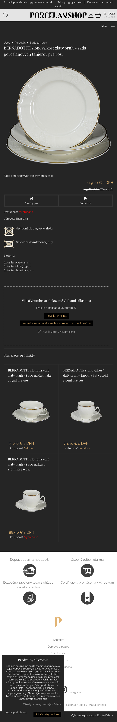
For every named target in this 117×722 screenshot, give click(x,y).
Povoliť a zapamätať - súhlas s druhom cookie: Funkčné (56, 324)
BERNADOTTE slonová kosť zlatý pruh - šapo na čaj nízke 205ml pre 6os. (30, 376)
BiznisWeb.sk (105, 716)
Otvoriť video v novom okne (56, 332)
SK (105, 14)
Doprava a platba (58, 647)
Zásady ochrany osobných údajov (42, 704)
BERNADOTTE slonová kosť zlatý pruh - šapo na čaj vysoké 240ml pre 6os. (86, 376)
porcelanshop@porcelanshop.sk (32, 2)
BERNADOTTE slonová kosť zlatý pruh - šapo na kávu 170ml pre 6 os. (28, 465)
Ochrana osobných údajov (71, 706)
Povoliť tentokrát (56, 316)
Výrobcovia (58, 654)
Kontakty (58, 641)
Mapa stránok (97, 706)
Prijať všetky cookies (47, 714)
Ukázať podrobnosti (16, 712)
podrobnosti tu (49, 685)
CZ (105, 17)
